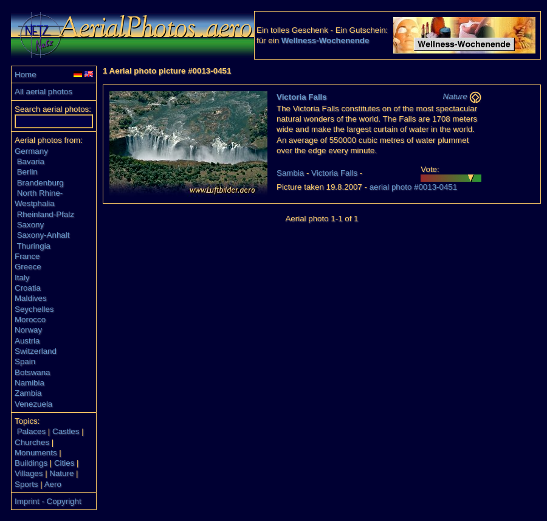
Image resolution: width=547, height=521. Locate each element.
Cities (64, 463)
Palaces (31, 431)
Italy (22, 277)
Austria (27, 340)
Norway (28, 329)
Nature (61, 473)
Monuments (36, 452)
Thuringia (33, 245)
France (27, 256)
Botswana (32, 372)
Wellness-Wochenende (325, 40)
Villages (29, 473)
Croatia (28, 287)
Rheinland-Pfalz (45, 214)
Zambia (28, 393)
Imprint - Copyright (48, 501)
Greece (28, 266)
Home (25, 74)
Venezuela (33, 404)
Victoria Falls (302, 97)
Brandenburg (40, 182)
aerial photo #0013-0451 (414, 186)
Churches (32, 442)
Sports (26, 484)
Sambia (290, 173)
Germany (31, 151)
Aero (52, 484)
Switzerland (36, 351)
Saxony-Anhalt (43, 235)
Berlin (27, 171)
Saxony (30, 224)
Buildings (31, 463)
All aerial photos (43, 91)
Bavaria (30, 161)
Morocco (30, 319)
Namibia (29, 382)
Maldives (31, 298)
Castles (65, 431)
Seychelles (34, 309)
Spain (25, 361)
